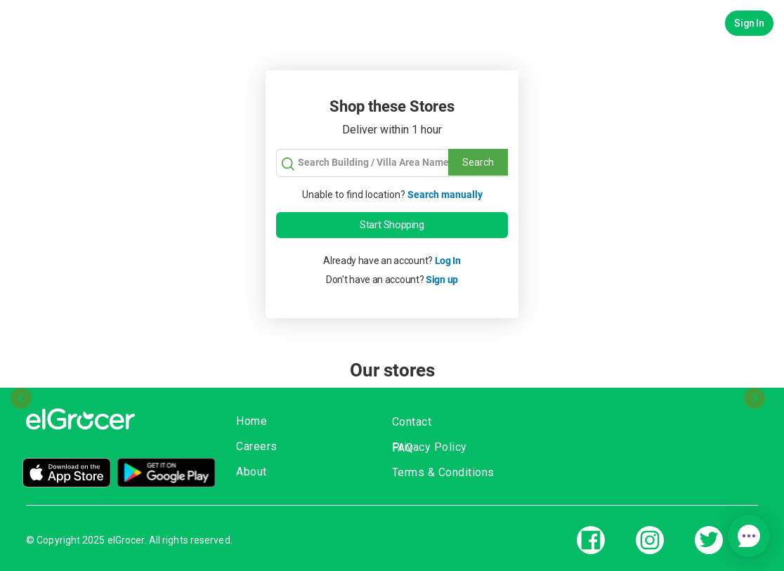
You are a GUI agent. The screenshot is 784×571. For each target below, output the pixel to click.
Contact (412, 421)
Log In (448, 260)
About (251, 471)
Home (251, 421)
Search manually (445, 194)
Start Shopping (392, 224)
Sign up (442, 279)
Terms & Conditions (443, 472)
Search (478, 162)
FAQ (403, 447)
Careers (256, 446)
